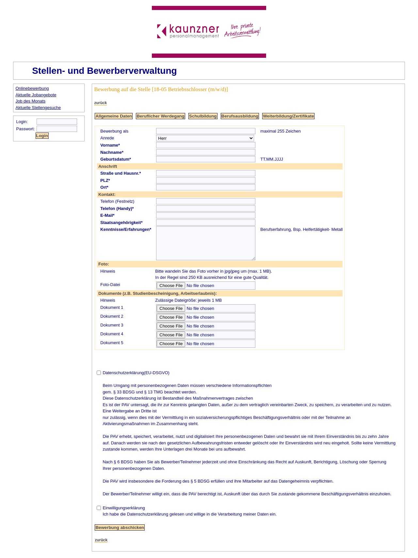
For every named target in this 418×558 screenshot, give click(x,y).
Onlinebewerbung (32, 88)
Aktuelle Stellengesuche (38, 107)
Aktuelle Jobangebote (36, 94)
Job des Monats (31, 101)
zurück (100, 103)
